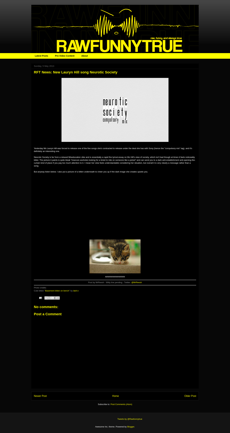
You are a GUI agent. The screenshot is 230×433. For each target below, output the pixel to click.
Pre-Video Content (64, 56)
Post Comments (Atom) (121, 404)
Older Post (190, 396)
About (84, 56)
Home (115, 396)
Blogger (130, 426)
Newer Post (40, 396)
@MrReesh (136, 282)
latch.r (76, 291)
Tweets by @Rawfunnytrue (129, 419)
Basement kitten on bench (57, 291)
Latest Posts (41, 56)
